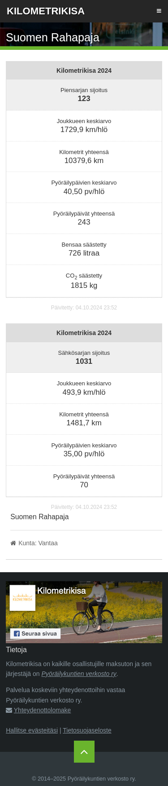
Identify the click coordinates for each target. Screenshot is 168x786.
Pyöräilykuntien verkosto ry (79, 673)
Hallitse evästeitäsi (32, 730)
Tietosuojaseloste (87, 730)
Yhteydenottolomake (42, 710)
